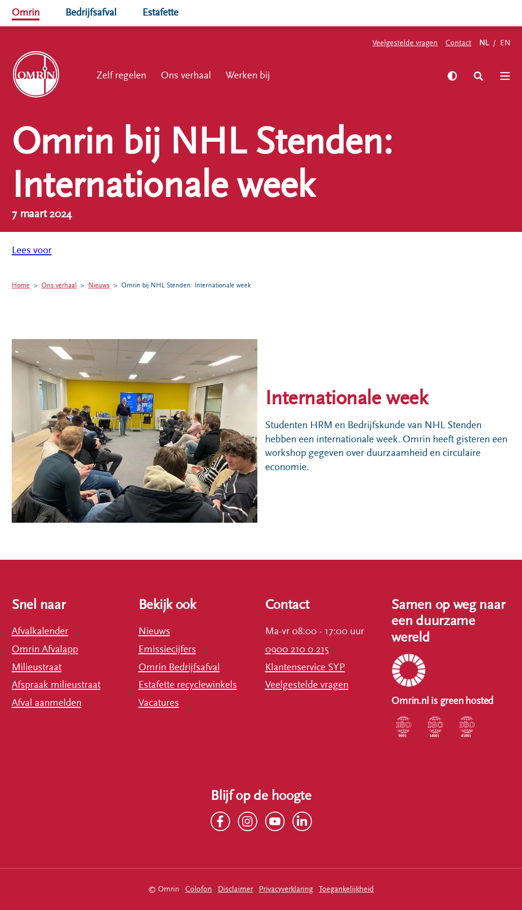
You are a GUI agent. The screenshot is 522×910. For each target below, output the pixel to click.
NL (484, 42)
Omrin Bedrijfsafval (179, 667)
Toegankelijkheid (346, 889)
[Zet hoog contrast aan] (452, 76)
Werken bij (248, 75)
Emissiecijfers (167, 649)
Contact (458, 42)
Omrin (25, 13)
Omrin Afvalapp (45, 649)
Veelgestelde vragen (405, 42)
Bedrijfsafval (90, 13)
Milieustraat (36, 667)
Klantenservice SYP (305, 667)
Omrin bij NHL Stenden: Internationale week (186, 285)
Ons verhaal (186, 75)
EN (505, 42)
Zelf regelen (121, 75)
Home (21, 285)
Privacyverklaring (286, 889)
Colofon (198, 889)
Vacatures (158, 703)
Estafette (160, 13)
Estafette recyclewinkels (187, 685)
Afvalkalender (40, 631)
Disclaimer (235, 889)
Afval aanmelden (46, 703)
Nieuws (99, 285)
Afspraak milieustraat (56, 685)
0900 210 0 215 (297, 649)
